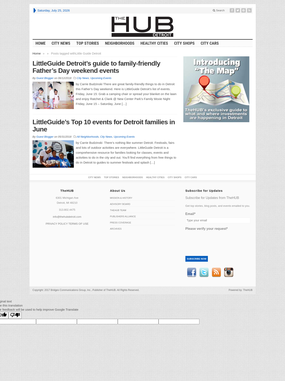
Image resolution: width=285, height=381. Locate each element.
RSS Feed (216, 272)
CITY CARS (210, 43)
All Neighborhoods (88, 136)
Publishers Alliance (123, 216)
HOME (40, 43)
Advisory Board (120, 204)
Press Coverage (120, 222)
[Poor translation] (15, 315)
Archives (115, 229)
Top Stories (87, 43)
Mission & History (121, 198)
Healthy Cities (154, 43)
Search (219, 10)
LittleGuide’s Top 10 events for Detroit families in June (104, 125)
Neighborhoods (119, 43)
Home (37, 53)
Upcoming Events (100, 78)
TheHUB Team (118, 210)
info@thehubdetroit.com (67, 216)
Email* (190, 214)
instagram (229, 272)
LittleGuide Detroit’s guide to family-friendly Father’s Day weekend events (96, 67)
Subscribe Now (196, 259)
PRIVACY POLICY (57, 223)
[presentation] (216, 240)
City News (61, 43)
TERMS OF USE (78, 223)
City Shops (184, 43)
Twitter (204, 272)
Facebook (192, 272)
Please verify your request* (206, 228)
